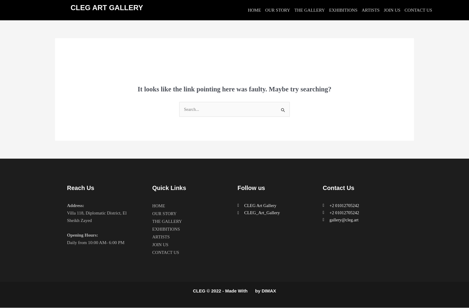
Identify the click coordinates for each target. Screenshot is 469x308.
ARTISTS (371, 10)
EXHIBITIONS (343, 10)
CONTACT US (418, 10)
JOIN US (392, 10)
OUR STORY (277, 10)
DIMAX (269, 291)
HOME (254, 10)
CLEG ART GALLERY (107, 8)
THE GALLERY (309, 10)
